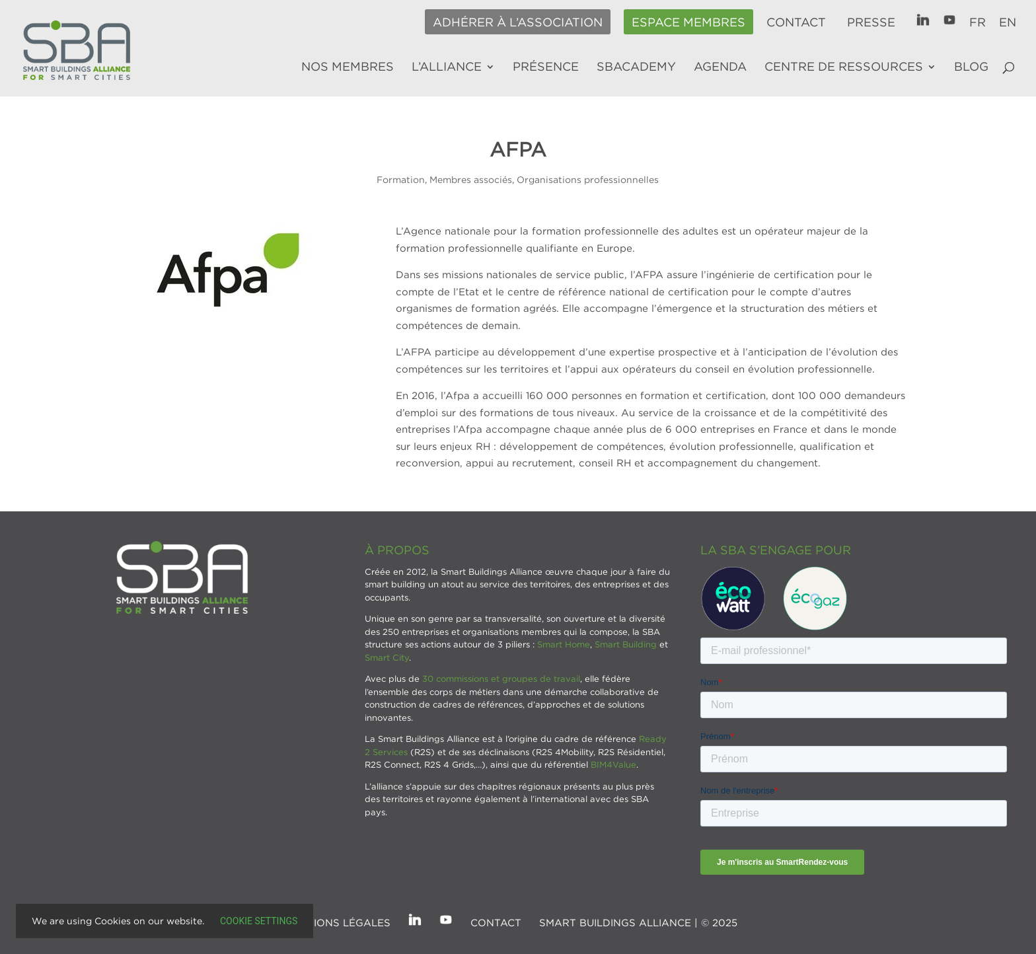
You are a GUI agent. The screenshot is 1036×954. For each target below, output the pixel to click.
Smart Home (563, 644)
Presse (871, 22)
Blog (971, 67)
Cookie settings (258, 921)
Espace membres (688, 22)
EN (1007, 22)
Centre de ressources (843, 67)
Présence (546, 67)
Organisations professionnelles (588, 179)
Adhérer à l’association (518, 22)
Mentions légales (337, 922)
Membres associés (470, 179)
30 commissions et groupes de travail (501, 678)
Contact (796, 22)
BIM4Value (613, 764)
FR (977, 22)
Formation (401, 179)
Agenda (720, 67)
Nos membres (347, 67)
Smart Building (626, 644)
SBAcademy (636, 67)
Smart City (387, 657)
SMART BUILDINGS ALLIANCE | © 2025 (638, 922)
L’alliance (447, 67)
